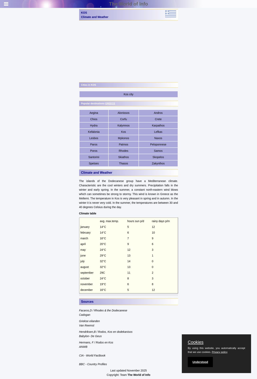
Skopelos (158, 157)
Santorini (93, 157)
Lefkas (158, 131)
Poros (94, 150)
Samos (158, 150)
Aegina (93, 112)
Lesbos (93, 138)
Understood (200, 362)
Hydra (93, 125)
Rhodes (123, 150)
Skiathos (123, 157)
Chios (93, 119)
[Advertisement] (128, 51)
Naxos (158, 138)
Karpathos (158, 125)
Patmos (123, 144)
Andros (158, 112)
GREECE (110, 103)
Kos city (128, 94)
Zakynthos (158, 163)
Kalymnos (124, 125)
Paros (94, 144)
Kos (123, 131)
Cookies (195, 342)
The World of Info (128, 4)
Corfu (123, 119)
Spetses (94, 163)
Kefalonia (94, 131)
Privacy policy (219, 352)
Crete (158, 119)
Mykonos (123, 138)
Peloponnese (158, 144)
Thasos (123, 163)
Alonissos (123, 112)
